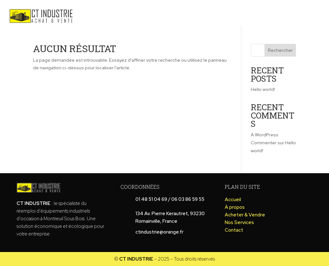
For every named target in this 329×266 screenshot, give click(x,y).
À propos (125, 11)
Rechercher (280, 50)
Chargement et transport (243, 11)
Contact (205, 21)
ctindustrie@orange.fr (159, 232)
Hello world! (263, 89)
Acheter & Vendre (171, 11)
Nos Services (309, 11)
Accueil (94, 11)
